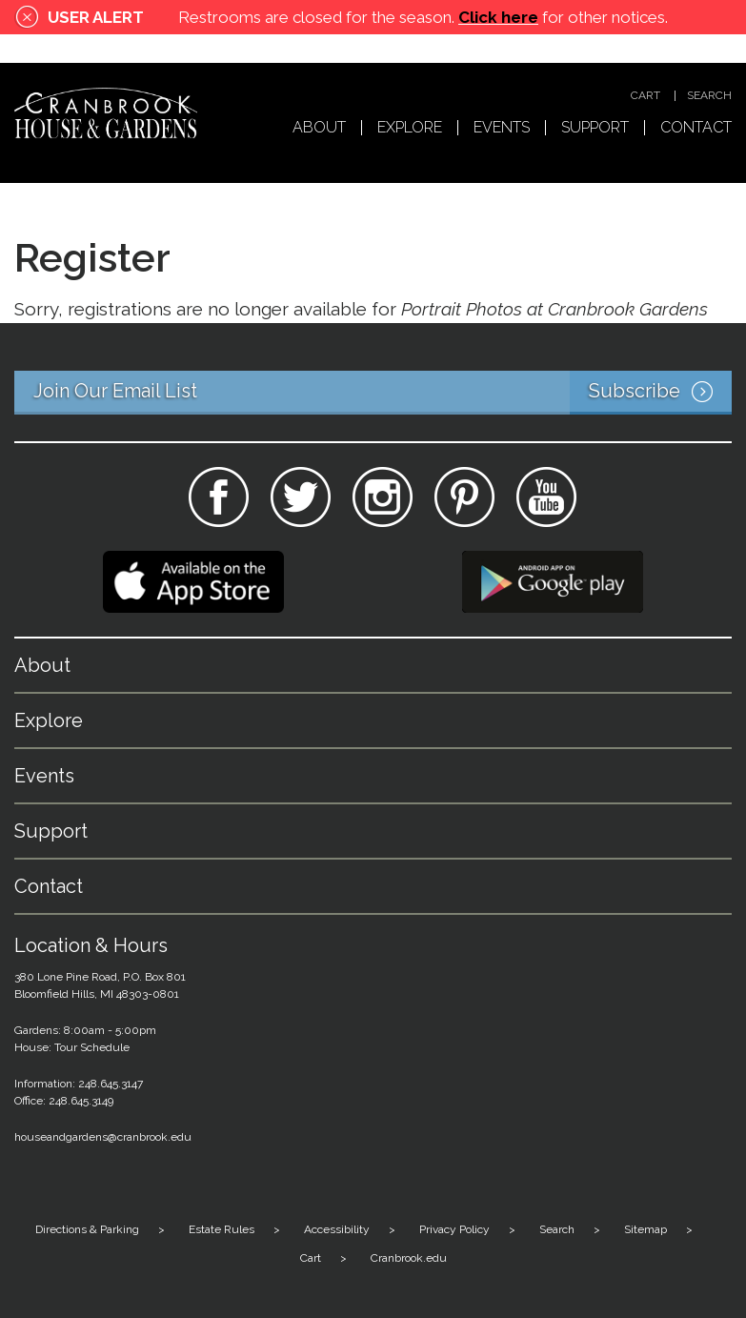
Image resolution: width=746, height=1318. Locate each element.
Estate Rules (221, 1229)
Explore (409, 128)
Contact (696, 128)
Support (595, 128)
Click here (498, 17)
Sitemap (645, 1229)
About (319, 128)
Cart (645, 96)
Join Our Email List (382, 393)
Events (502, 128)
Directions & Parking (87, 1229)
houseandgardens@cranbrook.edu (103, 1137)
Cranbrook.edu (409, 1258)
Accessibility (337, 1229)
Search (709, 96)
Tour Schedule (92, 1047)
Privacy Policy (454, 1229)
